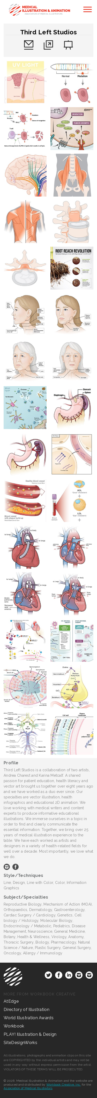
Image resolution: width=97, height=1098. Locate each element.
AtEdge (11, 1001)
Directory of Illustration (26, 1009)
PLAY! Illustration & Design (30, 1034)
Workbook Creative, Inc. (63, 1084)
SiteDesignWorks (20, 1042)
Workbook (14, 1026)
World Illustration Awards (29, 1017)
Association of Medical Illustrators (28, 1088)
